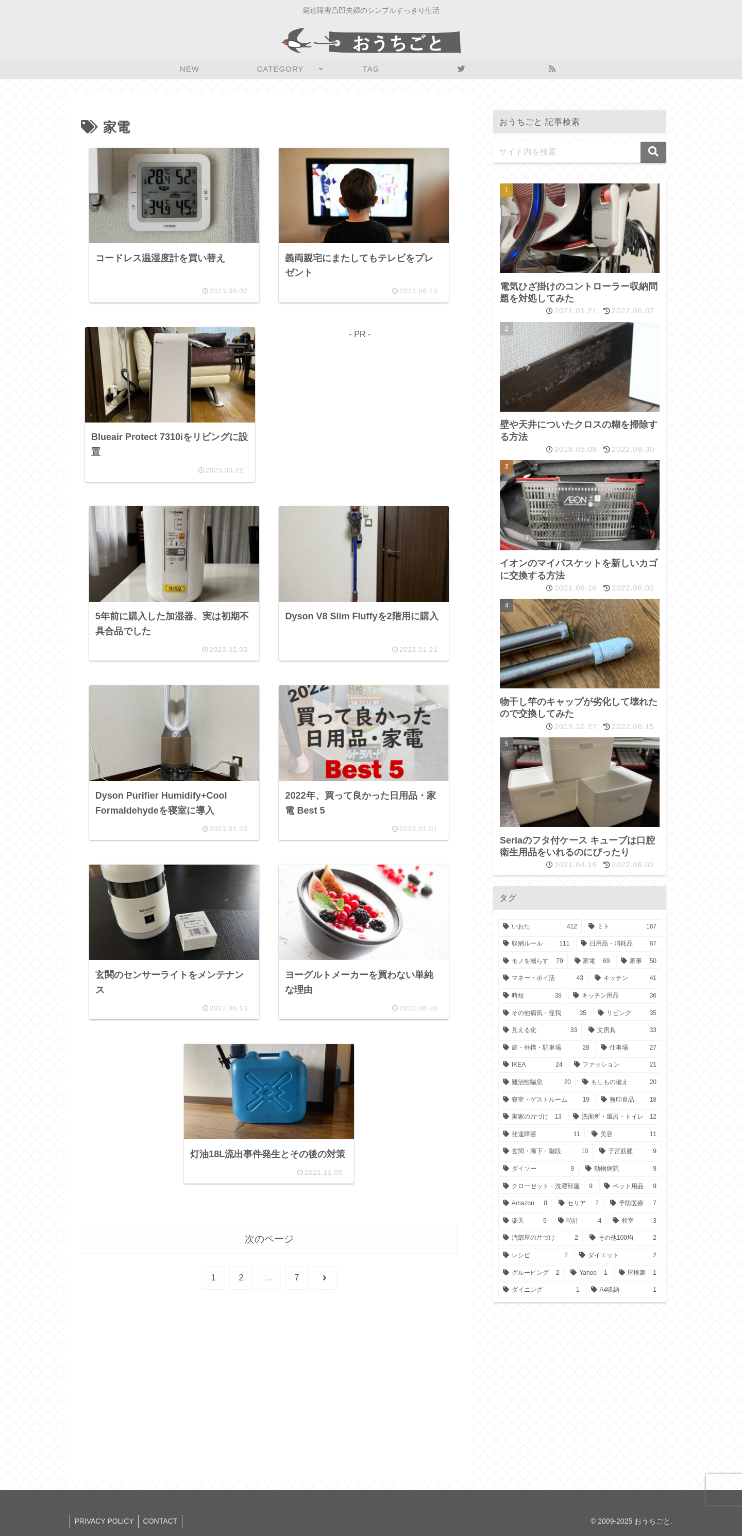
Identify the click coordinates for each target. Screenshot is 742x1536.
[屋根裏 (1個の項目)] (637, 1273)
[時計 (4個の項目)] (579, 1221)
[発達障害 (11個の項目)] (541, 1134)
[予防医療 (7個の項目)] (633, 1203)
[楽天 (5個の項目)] (524, 1221)
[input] (579, 152)
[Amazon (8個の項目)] (525, 1203)
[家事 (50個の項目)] (638, 961)
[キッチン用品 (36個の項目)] (614, 996)
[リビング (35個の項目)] (627, 1013)
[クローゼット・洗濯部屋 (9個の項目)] (547, 1186)
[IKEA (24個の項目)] (532, 1065)
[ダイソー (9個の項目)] (538, 1169)
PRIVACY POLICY (104, 1521)
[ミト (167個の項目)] (622, 927)
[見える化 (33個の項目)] (540, 1030)
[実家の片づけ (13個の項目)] (532, 1117)
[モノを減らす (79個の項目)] (533, 961)
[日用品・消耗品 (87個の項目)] (618, 944)
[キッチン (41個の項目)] (625, 978)
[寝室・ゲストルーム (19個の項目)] (546, 1100)
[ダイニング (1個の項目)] (541, 1290)
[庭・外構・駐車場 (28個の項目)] (546, 1048)
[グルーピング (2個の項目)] (531, 1273)
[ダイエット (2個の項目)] (618, 1255)
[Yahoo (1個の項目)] (589, 1273)
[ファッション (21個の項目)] (615, 1065)
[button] (653, 152)
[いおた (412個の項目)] (540, 927)
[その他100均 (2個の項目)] (623, 1238)
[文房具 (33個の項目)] (622, 1030)
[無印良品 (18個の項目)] (628, 1100)
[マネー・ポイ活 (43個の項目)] (543, 978)
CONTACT (162, 1521)
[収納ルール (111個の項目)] (536, 944)
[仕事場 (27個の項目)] (628, 1048)
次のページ (269, 1246)
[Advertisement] (360, 415)
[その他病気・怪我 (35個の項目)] (544, 1013)
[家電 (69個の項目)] (592, 961)
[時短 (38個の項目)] (532, 996)
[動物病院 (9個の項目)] (621, 1169)
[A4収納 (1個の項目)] (623, 1290)
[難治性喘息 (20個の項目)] (537, 1082)
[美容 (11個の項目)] (624, 1134)
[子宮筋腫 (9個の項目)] (628, 1151)
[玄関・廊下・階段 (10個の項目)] (545, 1151)
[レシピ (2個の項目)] (535, 1255)
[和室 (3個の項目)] (634, 1221)
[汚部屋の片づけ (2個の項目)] (540, 1238)
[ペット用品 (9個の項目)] (630, 1186)
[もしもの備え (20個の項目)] (619, 1082)
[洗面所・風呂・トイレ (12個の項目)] (614, 1117)
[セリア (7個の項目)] (578, 1203)
